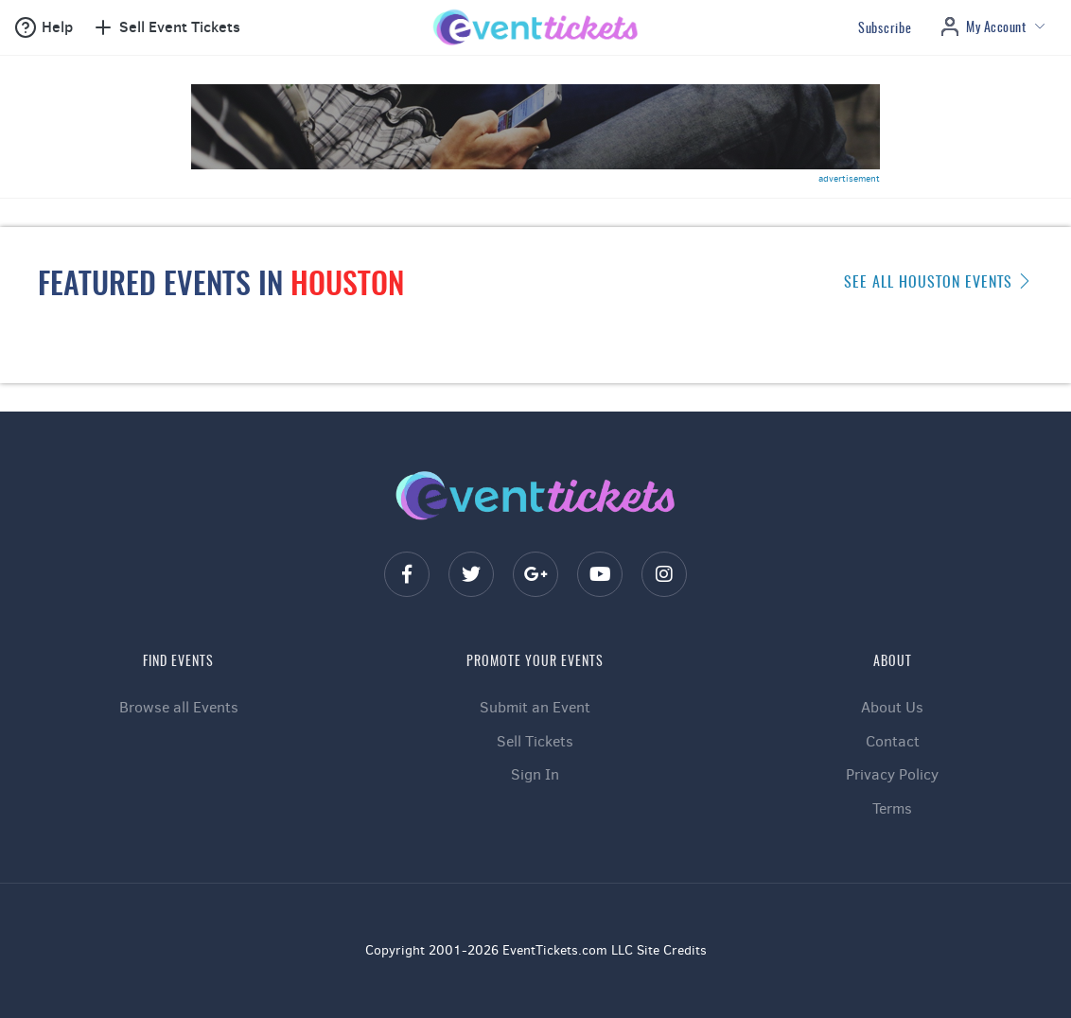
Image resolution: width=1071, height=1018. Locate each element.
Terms (892, 808)
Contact (893, 741)
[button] (43, 27)
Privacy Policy (892, 774)
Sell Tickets (535, 741)
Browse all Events (178, 707)
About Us (892, 707)
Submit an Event (535, 707)
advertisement (849, 178)
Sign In (535, 774)
